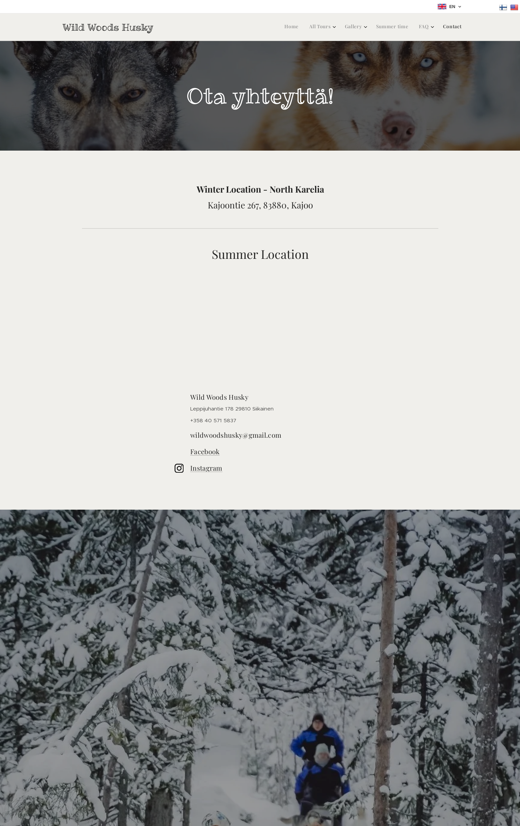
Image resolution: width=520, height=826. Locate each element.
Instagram (206, 467)
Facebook (204, 451)
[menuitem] (399, 27)
